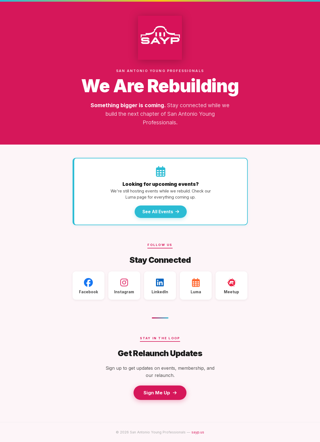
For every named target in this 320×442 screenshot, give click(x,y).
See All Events (160, 211)
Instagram (124, 286)
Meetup (231, 286)
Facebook (88, 286)
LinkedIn (160, 286)
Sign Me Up (160, 392)
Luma (196, 286)
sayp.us (197, 432)
